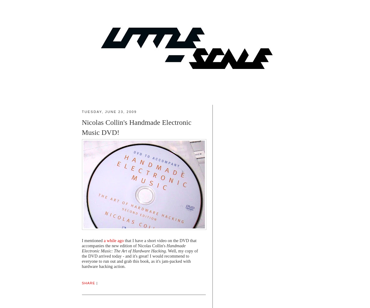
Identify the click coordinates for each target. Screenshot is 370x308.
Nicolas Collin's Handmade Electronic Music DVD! (137, 127)
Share (88, 283)
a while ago (114, 240)
